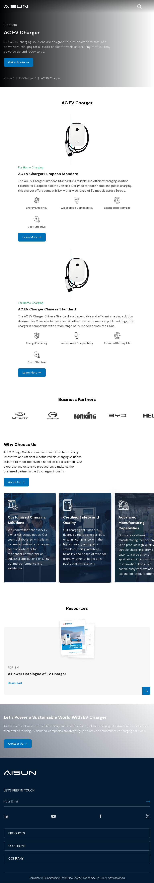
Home (8, 78)
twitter (147, 816)
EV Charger (26, 78)
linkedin (6, 816)
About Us (14, 482)
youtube (53, 816)
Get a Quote (16, 62)
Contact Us (15, 743)
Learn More (29, 237)
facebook (100, 816)
